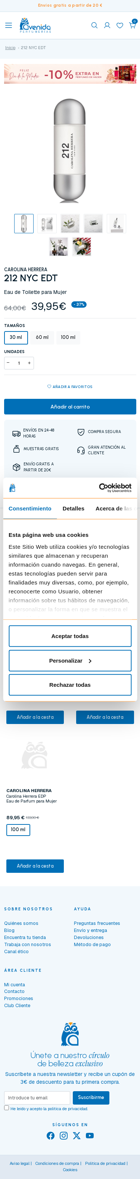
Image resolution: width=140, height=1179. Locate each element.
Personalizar (70, 660)
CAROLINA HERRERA (25, 269)
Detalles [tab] (73, 508)
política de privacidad (67, 1108)
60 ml (42, 337)
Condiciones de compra (57, 1163)
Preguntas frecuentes (97, 923)
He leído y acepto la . (49, 1108)
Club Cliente (17, 1005)
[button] (132, 25)
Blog (9, 930)
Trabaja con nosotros (27, 944)
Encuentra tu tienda (25, 937)
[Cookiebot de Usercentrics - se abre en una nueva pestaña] (99, 488)
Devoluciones (89, 937)
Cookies (70, 1169)
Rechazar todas (70, 685)
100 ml (68, 337)
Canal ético (16, 951)
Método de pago (92, 944)
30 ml (16, 337)
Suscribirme (91, 1097)
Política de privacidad (105, 1163)
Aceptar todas (69, 636)
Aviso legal (19, 1163)
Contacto (14, 991)
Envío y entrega (90, 930)
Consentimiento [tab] (30, 508)
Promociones (18, 998)
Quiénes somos (21, 923)
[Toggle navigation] (8, 25)
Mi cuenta (14, 984)
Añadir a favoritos (69, 387)
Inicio (10, 47)
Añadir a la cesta (35, 717)
